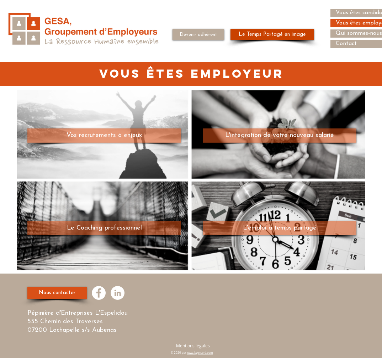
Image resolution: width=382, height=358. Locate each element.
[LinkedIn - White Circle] (117, 293)
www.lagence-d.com (200, 352)
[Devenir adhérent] (198, 34)
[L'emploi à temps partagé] (279, 228)
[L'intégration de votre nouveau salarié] (279, 135)
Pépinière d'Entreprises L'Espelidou (78, 313)
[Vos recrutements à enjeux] (104, 135)
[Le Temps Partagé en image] (272, 34)
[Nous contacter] (57, 293)
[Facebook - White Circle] (99, 293)
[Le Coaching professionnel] (104, 228)
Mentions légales (193, 345)
